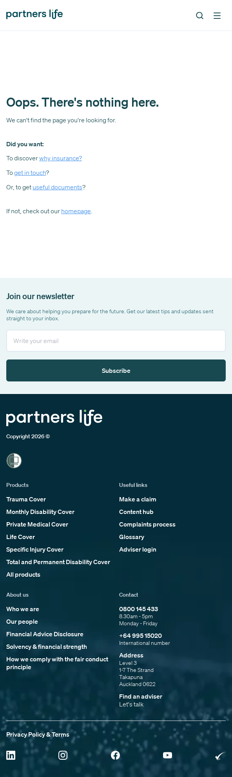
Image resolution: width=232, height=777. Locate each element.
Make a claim (137, 499)
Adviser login (137, 549)
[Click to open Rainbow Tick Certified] (220, 756)
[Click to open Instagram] (62, 756)
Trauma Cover (26, 499)
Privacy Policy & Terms (37, 734)
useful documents (57, 187)
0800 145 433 (138, 609)
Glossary (131, 537)
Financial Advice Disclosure (44, 634)
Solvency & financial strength (46, 646)
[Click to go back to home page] (34, 15)
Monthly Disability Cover (40, 512)
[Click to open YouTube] (167, 756)
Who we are (22, 609)
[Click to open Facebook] (115, 756)
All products (23, 574)
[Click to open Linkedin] (10, 756)
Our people (22, 621)
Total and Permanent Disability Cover (58, 562)
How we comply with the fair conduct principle (57, 663)
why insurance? (60, 158)
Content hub (136, 512)
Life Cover (20, 537)
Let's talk (131, 704)
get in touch (30, 172)
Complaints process (147, 524)
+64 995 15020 (140, 635)
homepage (76, 211)
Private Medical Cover (37, 524)
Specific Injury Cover (34, 549)
